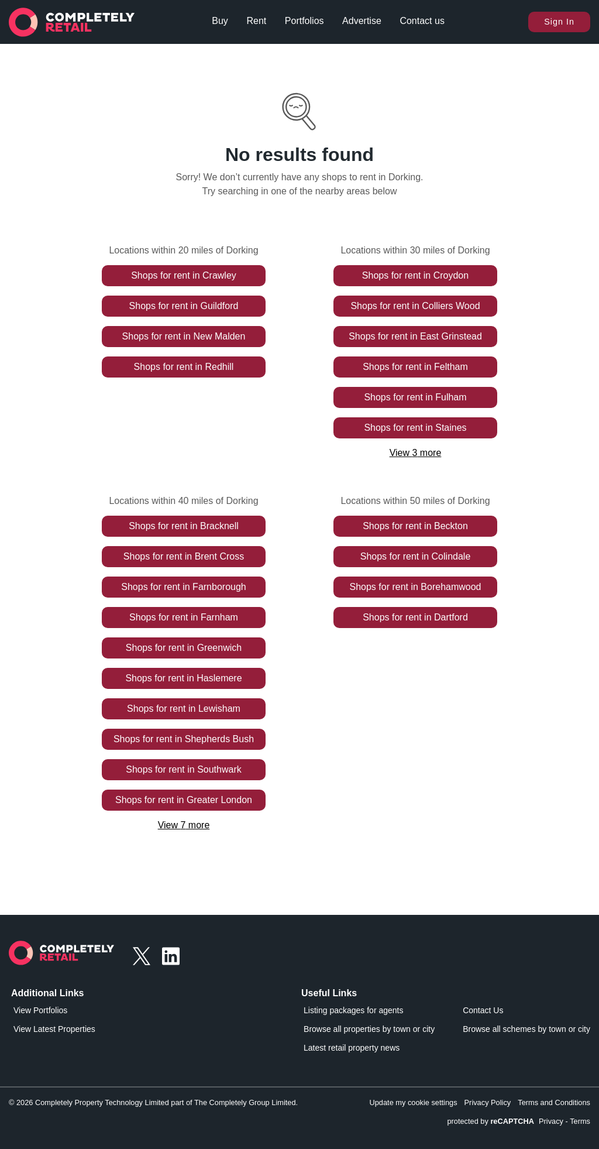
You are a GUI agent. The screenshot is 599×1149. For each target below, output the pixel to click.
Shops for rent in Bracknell (184, 526)
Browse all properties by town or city (369, 1029)
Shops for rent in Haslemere (183, 678)
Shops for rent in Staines (415, 428)
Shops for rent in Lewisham (183, 709)
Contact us (422, 21)
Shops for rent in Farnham (183, 617)
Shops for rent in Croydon (415, 275)
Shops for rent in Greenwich (184, 648)
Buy (220, 21)
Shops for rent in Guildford (184, 306)
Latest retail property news (352, 1047)
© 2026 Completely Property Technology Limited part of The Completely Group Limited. (153, 1102)
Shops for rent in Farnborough (183, 587)
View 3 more (416, 453)
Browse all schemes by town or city (526, 1029)
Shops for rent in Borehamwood (415, 587)
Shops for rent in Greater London (183, 800)
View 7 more (184, 825)
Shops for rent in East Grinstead (415, 336)
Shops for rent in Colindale (415, 556)
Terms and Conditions (554, 1102)
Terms (580, 1121)
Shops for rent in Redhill (184, 367)
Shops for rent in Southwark (183, 769)
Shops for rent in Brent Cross (183, 556)
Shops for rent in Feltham (415, 367)
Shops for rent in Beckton (415, 526)
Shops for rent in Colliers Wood (415, 306)
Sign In (559, 21)
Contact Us (483, 1010)
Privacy (551, 1121)
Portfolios (304, 21)
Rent (256, 21)
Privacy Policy (487, 1102)
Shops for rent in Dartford (415, 617)
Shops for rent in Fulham (415, 397)
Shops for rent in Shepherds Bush (183, 739)
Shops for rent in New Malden (184, 336)
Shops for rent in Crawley (183, 275)
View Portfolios (40, 1010)
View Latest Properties (54, 1029)
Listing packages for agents (353, 1010)
